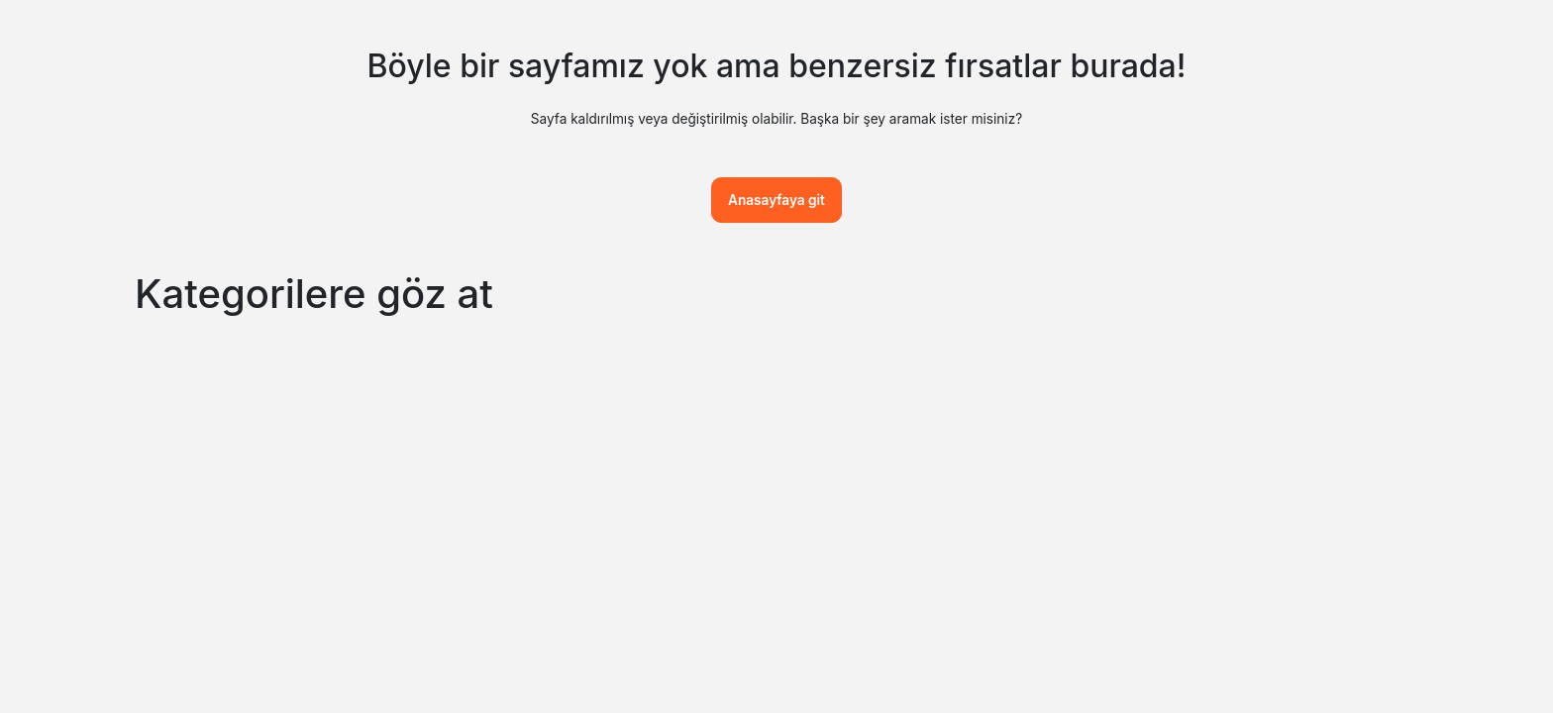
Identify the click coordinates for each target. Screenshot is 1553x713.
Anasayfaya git (776, 200)
